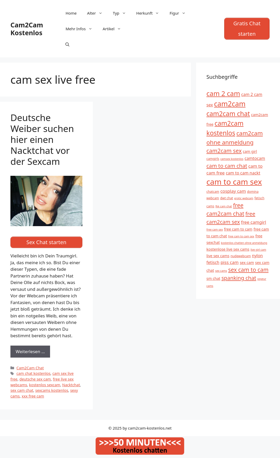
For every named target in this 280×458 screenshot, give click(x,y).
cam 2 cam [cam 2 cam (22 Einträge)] (223, 93)
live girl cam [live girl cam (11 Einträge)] (258, 249)
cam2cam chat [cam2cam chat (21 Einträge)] (228, 113)
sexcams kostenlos (51, 390)
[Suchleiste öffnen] (67, 44)
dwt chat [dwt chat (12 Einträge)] (226, 198)
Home (71, 13)
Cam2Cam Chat (30, 367)
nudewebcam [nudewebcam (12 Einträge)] (240, 256)
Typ (122, 13)
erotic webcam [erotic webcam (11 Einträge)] (243, 198)
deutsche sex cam (35, 379)
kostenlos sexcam (44, 384)
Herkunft (150, 13)
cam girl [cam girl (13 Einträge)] (250, 151)
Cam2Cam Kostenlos (26, 28)
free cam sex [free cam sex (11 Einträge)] (214, 229)
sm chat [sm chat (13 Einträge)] (213, 278)
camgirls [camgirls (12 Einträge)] (212, 158)
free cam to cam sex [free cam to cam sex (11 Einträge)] (241, 236)
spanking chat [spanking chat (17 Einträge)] (238, 277)
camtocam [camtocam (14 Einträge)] (255, 158)
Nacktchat (71, 384)
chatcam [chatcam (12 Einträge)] (212, 191)
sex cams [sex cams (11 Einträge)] (221, 271)
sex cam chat (21, 390)
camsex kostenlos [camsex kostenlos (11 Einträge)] (231, 159)
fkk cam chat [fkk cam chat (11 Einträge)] (223, 206)
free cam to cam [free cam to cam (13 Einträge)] (238, 229)
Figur (180, 13)
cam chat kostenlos (33, 373)
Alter (97, 13)
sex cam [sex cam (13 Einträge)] (247, 262)
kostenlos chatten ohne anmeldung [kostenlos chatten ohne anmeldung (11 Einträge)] (244, 243)
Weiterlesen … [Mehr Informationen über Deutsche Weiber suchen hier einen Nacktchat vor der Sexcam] (30, 351)
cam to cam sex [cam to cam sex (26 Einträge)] (234, 182)
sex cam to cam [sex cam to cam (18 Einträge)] (248, 269)
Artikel (114, 29)
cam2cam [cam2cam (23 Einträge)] (230, 104)
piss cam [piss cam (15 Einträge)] (230, 262)
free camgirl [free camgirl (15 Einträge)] (253, 222)
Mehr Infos (81, 29)
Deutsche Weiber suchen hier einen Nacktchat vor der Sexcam (42, 139)
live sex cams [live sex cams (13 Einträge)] (217, 255)
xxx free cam (33, 396)
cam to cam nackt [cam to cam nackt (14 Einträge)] (243, 173)
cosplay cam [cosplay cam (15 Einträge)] (233, 191)
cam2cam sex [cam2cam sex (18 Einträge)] (224, 150)
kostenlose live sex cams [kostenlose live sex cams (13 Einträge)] (227, 249)
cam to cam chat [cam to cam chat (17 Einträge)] (226, 165)
